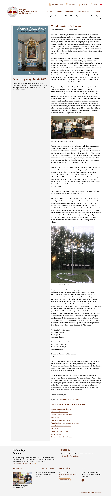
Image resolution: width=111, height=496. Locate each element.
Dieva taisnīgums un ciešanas (61, 409)
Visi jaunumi (64, 480)
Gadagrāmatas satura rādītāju (69, 400)
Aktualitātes (83, 12)
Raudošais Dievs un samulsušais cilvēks (65, 423)
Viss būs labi (55, 417)
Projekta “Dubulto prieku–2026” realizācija (21, 486)
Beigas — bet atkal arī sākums (61, 437)
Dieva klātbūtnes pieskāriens (61, 426)
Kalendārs (97, 12)
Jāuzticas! (54, 429)
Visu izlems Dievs (57, 434)
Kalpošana (69, 12)
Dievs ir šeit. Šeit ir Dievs (59, 431)
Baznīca (50, 12)
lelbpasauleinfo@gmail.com (70, 456)
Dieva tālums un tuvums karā (61, 415)
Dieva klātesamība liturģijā (60, 420)
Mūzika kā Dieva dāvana (59, 412)
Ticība (59, 12)
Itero (100, 492)
